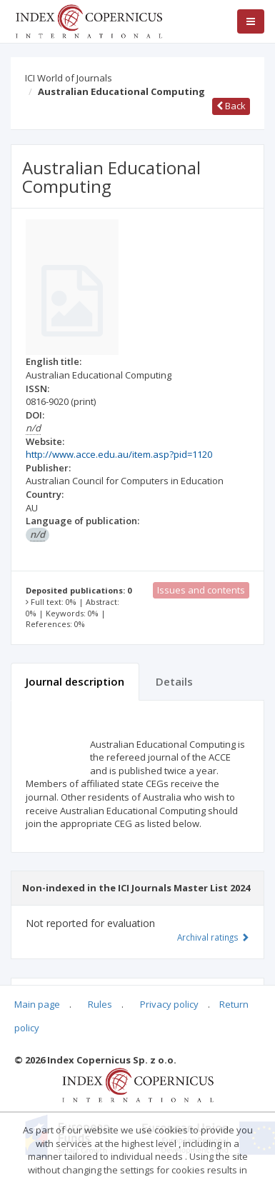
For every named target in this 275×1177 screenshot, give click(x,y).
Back (231, 105)
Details (174, 681)
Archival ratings (213, 937)
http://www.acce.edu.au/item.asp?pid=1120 (119, 454)
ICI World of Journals (68, 77)
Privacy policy (169, 1004)
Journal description (75, 681)
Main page (37, 1004)
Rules (100, 1004)
